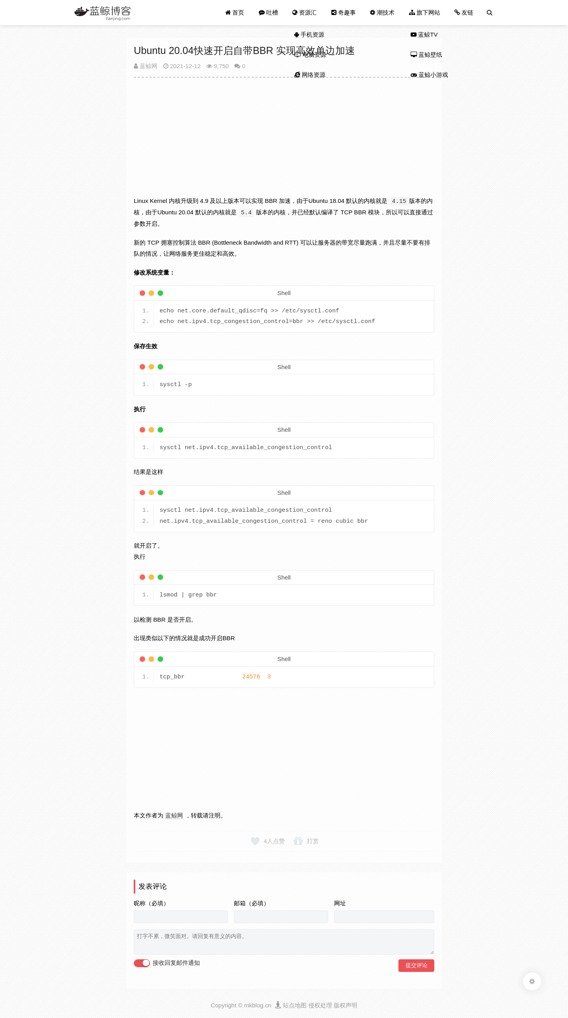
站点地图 (294, 1005)
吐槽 (268, 12)
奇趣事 (343, 12)
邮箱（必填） (251, 903)
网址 (340, 903)
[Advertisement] (284, 140)
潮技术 (382, 12)
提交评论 (416, 965)
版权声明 (345, 1005)
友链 (463, 12)
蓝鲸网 (145, 66)
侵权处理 (320, 1005)
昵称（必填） (151, 903)
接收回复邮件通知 (167, 963)
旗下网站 (424, 12)
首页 (235, 12)
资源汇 (304, 12)
